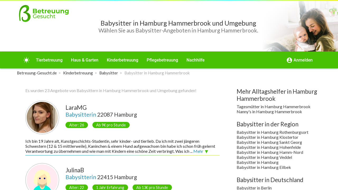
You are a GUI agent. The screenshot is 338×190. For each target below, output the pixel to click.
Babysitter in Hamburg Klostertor (267, 137)
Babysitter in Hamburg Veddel (264, 157)
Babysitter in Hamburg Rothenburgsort (272, 132)
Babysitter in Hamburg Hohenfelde (269, 147)
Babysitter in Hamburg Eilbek (264, 167)
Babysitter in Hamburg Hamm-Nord (270, 152)
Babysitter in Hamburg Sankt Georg (269, 142)
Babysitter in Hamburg (258, 162)
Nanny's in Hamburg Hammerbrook (269, 111)
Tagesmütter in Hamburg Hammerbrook (274, 106)
